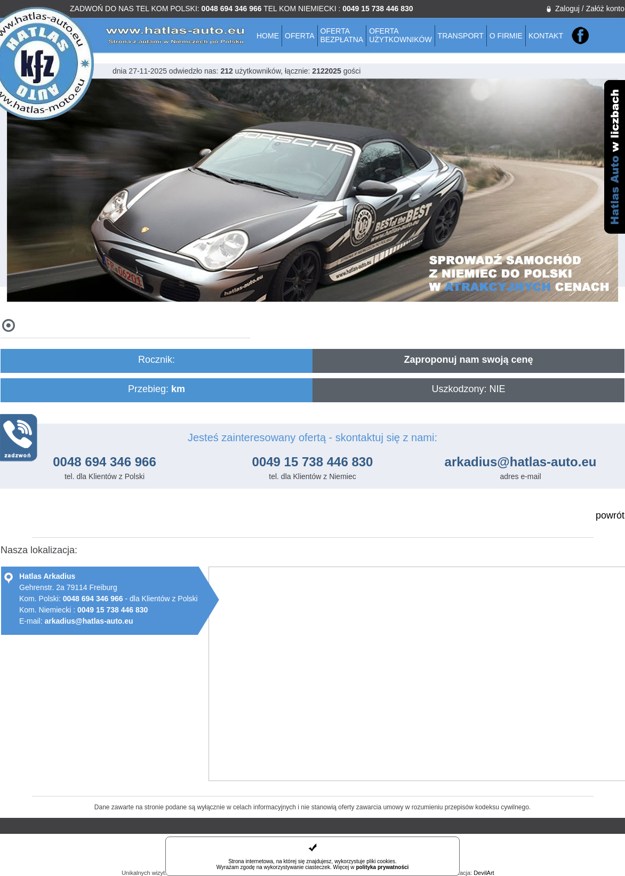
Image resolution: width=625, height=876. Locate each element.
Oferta (300, 35)
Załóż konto (605, 8)
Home (268, 35)
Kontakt (545, 35)
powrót (610, 515)
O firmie (506, 35)
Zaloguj (567, 8)
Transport (461, 35)
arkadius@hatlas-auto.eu (521, 462)
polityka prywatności (382, 867)
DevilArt (484, 873)
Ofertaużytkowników (400, 35)
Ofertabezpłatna (342, 35)
